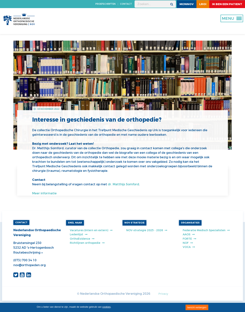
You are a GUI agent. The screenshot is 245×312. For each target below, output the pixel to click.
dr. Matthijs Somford (123, 184)
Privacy (163, 294)
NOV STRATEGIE (134, 222)
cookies (106, 306)
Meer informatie (44, 193)
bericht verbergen (196, 307)
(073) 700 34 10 (25, 260)
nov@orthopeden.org (29, 265)
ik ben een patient (227, 4)
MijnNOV (187, 4)
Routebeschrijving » (28, 252)
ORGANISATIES (190, 222)
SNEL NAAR (75, 222)
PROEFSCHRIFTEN (105, 3)
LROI (202, 4)
